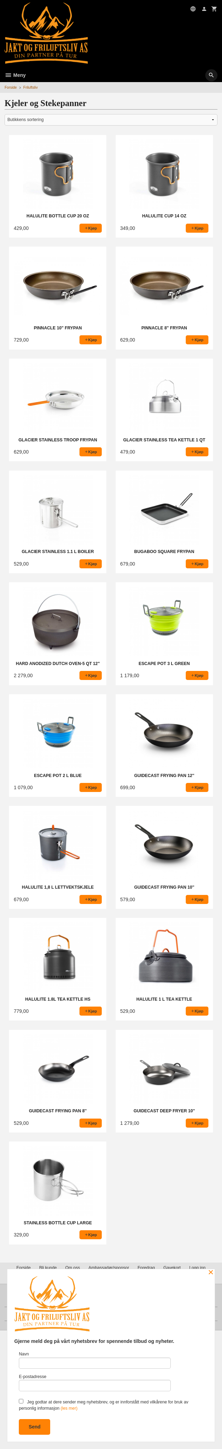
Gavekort (172, 1267)
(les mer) (69, 1408)
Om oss (72, 1267)
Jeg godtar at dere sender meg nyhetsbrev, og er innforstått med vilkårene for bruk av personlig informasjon (103, 1405)
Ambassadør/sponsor (109, 1267)
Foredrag (146, 1267)
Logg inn (197, 1267)
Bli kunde (47, 1267)
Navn (95, 1360)
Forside (11, 87)
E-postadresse (95, 1382)
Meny (15, 75)
